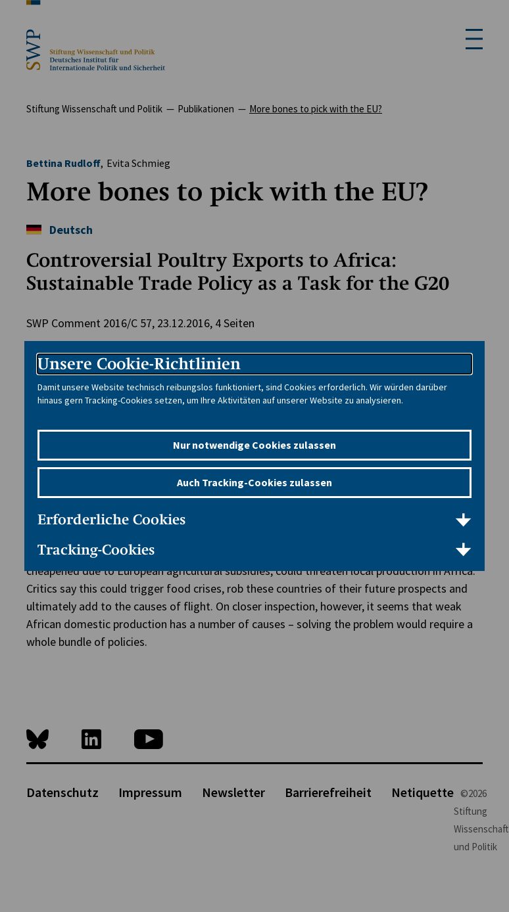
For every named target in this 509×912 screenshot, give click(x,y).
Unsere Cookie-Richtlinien (139, 363)
